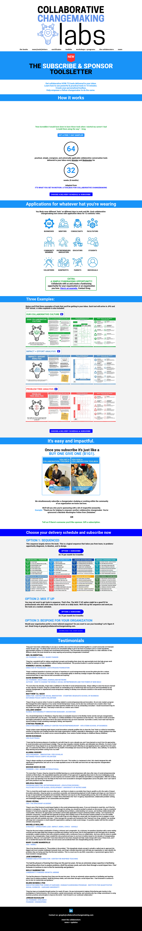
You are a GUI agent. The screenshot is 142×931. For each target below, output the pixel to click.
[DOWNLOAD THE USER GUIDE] (71, 631)
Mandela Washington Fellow (70, 512)
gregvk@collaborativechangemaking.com (58, 626)
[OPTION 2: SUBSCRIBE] (71, 612)
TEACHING (74, 859)
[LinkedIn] (71, 910)
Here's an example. (69, 288)
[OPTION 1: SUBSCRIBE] (71, 551)
